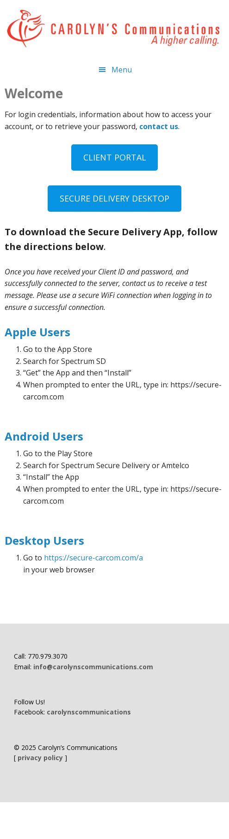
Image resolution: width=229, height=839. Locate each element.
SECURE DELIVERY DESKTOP (114, 198)
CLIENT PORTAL (114, 157)
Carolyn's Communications (114, 29)
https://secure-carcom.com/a (93, 558)
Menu (121, 70)
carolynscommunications (89, 712)
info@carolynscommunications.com (93, 666)
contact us (158, 126)
